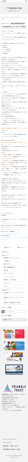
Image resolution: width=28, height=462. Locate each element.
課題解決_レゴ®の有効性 (10, 280)
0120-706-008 (16, 410)
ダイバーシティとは (8, 273)
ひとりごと (6, 283)
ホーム (2, 17)
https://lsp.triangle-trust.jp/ (10, 229)
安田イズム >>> (6, 255)
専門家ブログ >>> (6, 290)
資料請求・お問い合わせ (11, 446)
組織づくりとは (7, 264)
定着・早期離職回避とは (10, 267)
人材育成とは (7, 261)
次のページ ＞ (21, 247)
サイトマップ (7, 442)
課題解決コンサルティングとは (11, 257)
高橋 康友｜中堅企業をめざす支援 (12, 302)
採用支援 (6, 270)
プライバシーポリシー (10, 439)
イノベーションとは (8, 276)
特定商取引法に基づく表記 (11, 449)
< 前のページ (6, 247)
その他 (5, 286)
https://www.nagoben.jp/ (9, 233)
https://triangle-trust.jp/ (8, 223)
